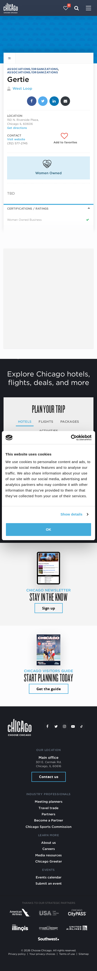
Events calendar (49, 877)
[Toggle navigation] (88, 9)
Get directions (17, 128)
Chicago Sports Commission (48, 827)
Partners (48, 814)
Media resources (48, 855)
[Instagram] (64, 726)
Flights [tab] (46, 421)
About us (48, 842)
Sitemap (84, 954)
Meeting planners (48, 801)
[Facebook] (47, 726)
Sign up (48, 608)
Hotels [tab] (25, 421)
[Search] (76, 8)
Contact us (48, 776)
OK (48, 529)
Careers (48, 849)
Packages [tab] (69, 421)
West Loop (22, 88)
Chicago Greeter (48, 861)
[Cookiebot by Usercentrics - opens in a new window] (71, 438)
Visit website (16, 139)
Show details (72, 514)
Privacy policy (17, 954)
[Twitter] (56, 726)
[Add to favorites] (65, 138)
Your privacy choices (42, 954)
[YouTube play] (73, 726)
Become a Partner (48, 820)
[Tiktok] (81, 726)
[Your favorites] (66, 8)
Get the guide (48, 688)
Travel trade (48, 808)
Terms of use (67, 954)
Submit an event (48, 883)
